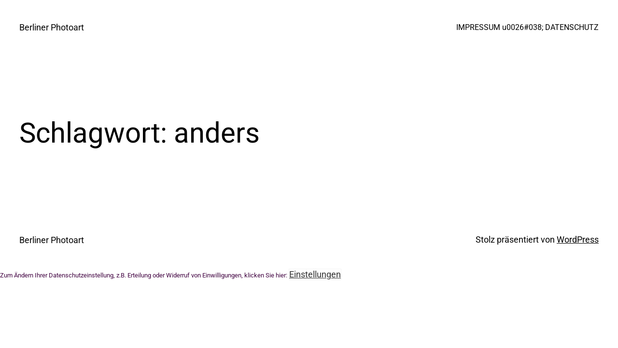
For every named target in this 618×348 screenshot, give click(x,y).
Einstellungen (315, 274)
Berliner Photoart (51, 27)
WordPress (578, 239)
